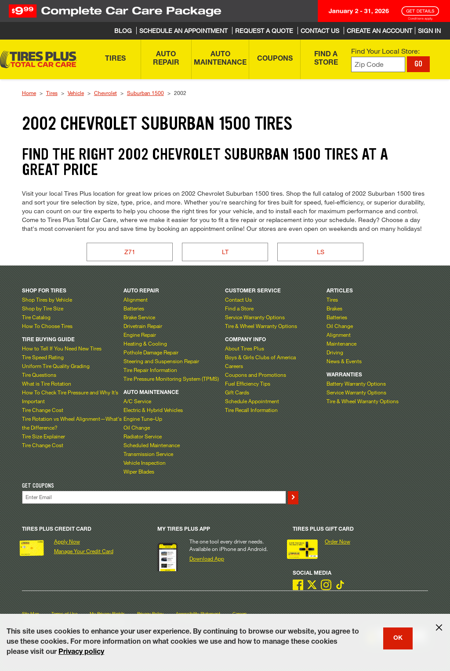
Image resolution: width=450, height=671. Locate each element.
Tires (52, 92)
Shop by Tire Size (42, 308)
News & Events (344, 361)
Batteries (133, 308)
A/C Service (137, 401)
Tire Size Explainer (43, 436)
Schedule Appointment (252, 401)
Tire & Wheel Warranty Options (261, 325)
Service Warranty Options (255, 317)
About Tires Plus (244, 348)
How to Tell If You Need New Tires (62, 348)
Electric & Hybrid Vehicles (153, 409)
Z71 (129, 251)
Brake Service (139, 317)
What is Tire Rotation (46, 383)
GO (418, 63)
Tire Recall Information (251, 409)
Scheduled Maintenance (151, 445)
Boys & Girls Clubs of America (260, 357)
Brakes (334, 308)
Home (29, 92)
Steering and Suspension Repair (161, 361)
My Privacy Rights (107, 613)
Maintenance (341, 343)
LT (225, 251)
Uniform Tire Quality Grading (56, 365)
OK (398, 638)
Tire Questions (39, 374)
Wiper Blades (138, 471)
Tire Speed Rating (43, 357)
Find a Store (239, 308)
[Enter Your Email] (154, 497)
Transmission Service (148, 453)
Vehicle (76, 92)
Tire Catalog (36, 317)
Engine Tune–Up (142, 418)
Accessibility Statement (198, 613)
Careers (234, 365)
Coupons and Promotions (255, 374)
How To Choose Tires (47, 325)
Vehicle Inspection (144, 462)
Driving (335, 352)
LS (320, 251)
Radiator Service (142, 436)
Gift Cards (237, 392)
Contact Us (238, 299)
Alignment (135, 299)
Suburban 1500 (145, 92)
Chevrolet (105, 92)
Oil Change (136, 427)
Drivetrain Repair (142, 325)
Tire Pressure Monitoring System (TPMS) (171, 378)
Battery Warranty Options (356, 383)
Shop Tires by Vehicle (47, 299)
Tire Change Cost (42, 409)
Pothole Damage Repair (150, 352)
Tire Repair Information (150, 369)
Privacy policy (81, 652)
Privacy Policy (150, 613)
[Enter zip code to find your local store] (378, 64)
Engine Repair (139, 334)
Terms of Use (64, 613)
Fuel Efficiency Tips (247, 383)
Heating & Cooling (145, 343)
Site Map (30, 613)
